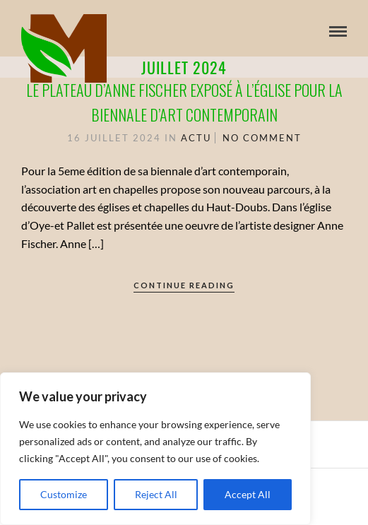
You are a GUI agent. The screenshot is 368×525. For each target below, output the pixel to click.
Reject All (156, 494)
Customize (63, 494)
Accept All (248, 494)
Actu (196, 137)
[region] (155, 448)
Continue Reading (184, 285)
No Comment (262, 137)
